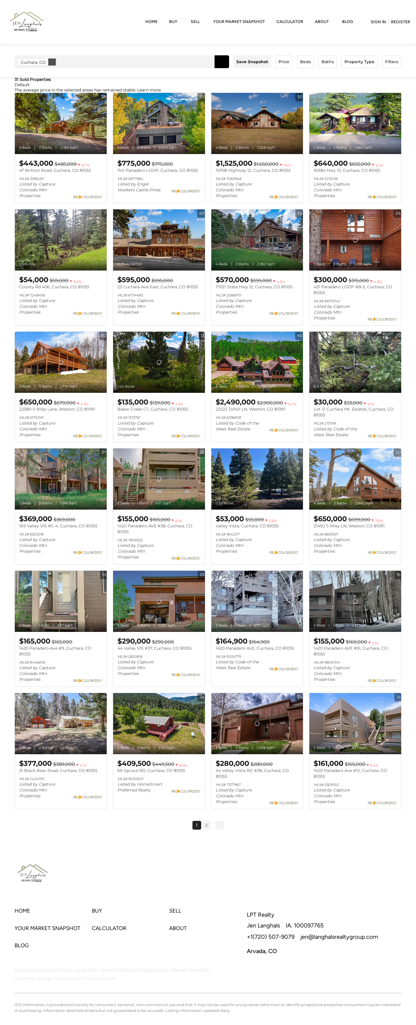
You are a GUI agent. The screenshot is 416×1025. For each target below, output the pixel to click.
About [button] (322, 21)
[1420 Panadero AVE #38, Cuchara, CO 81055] (159, 479)
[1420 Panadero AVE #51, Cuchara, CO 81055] (355, 601)
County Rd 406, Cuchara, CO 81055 (54, 286)
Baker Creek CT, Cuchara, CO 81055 (152, 409)
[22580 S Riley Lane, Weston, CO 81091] (61, 362)
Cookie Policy (87, 969)
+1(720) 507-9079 (270, 936)
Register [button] (400, 22)
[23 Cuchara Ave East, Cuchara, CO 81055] (159, 240)
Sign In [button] (378, 22)
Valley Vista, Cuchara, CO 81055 (247, 526)
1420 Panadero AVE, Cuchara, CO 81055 (255, 648)
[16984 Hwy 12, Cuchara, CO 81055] (355, 123)
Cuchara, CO (38, 62)
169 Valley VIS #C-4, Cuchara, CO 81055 (58, 526)
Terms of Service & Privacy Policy (43, 969)
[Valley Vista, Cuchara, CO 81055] (257, 479)
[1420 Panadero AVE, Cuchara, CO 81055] (257, 601)
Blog (347, 21)
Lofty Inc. (45, 978)
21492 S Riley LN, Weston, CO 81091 (349, 526)
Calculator (289, 21)
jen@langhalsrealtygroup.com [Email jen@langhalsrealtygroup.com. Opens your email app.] (339, 936)
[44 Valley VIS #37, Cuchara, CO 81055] (159, 601)
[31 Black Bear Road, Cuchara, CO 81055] (61, 723)
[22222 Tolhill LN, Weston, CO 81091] (257, 362)
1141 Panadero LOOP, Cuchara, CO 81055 (157, 170)
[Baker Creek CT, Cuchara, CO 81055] (159, 362)
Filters (391, 61)
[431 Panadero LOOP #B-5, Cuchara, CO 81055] (355, 240)
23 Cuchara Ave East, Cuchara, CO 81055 (157, 286)
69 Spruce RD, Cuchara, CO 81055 (151, 770)
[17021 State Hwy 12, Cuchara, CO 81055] (257, 240)
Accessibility (199, 969)
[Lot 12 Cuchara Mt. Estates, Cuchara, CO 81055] (355, 362)
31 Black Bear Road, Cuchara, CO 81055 (58, 770)
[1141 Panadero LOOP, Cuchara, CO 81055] (159, 123)
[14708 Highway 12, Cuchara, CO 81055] (257, 123)
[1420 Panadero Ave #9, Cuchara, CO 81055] (61, 601)
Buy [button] (173, 21)
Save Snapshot (252, 61)
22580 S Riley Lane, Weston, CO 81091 (57, 409)
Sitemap (178, 969)
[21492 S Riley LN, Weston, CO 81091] (355, 479)
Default (22, 84)
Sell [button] (195, 21)
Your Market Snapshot (239, 21)
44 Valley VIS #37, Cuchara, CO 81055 (154, 648)
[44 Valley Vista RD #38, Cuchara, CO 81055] (257, 723)
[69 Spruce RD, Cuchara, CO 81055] (159, 723)
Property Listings (153, 969)
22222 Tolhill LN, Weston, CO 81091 (250, 409)
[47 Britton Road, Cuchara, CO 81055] (61, 123)
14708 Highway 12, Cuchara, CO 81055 (253, 170)
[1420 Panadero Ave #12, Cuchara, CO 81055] (355, 723)
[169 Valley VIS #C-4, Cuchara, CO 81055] (61, 479)
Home (151, 21)
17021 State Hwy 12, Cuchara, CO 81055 (254, 286)
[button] (222, 61)
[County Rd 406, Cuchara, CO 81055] (61, 240)
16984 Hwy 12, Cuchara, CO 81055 (347, 170)
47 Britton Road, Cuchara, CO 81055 (55, 170)
